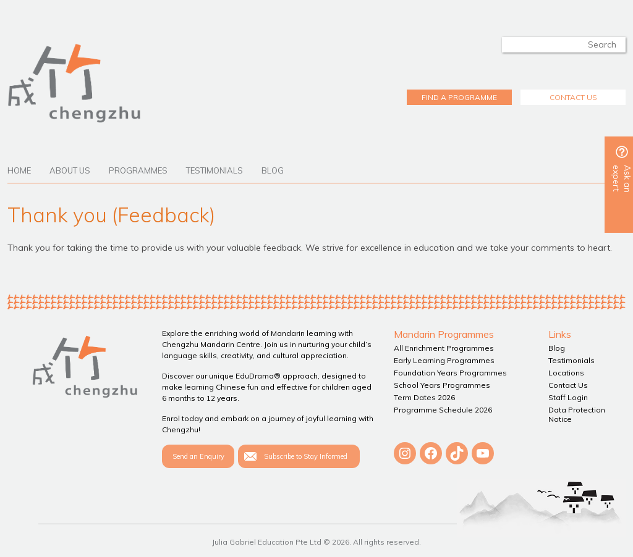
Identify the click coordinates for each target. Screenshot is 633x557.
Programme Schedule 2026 (443, 409)
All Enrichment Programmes (444, 348)
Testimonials (214, 170)
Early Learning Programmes (444, 360)
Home (19, 170)
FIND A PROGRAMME (459, 97)
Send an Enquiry (198, 456)
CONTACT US (573, 97)
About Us (69, 170)
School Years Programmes (442, 385)
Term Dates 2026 (424, 397)
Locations (566, 372)
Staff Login (568, 397)
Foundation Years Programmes (450, 372)
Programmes (138, 170)
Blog (272, 170)
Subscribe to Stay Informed (305, 456)
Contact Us (568, 385)
